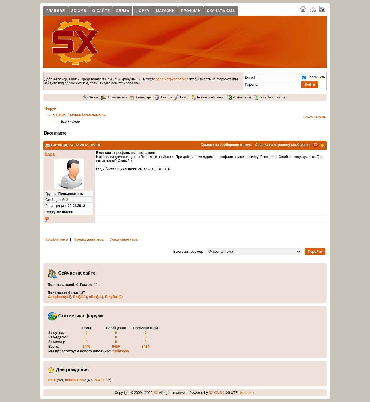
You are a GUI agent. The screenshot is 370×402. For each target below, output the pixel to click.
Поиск (182, 97)
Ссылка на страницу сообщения (282, 145)
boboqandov (75, 380)
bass (50, 154)
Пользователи (114, 97)
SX (155, 393)
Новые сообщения (208, 97)
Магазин (165, 11)
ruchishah (120, 351)
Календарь (140, 97)
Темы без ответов (269, 97)
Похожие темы (315, 117)
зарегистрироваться (172, 79)
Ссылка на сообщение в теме (226, 145)
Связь (123, 11)
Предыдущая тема (89, 239)
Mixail (99, 380)
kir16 (52, 380)
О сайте (101, 11)
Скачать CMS (221, 11)
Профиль (191, 11)
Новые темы (239, 97)
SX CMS (78, 11)
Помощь (163, 97)
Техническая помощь (87, 115)
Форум (143, 11)
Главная (55, 11)
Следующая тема (124, 239)
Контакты (247, 393)
